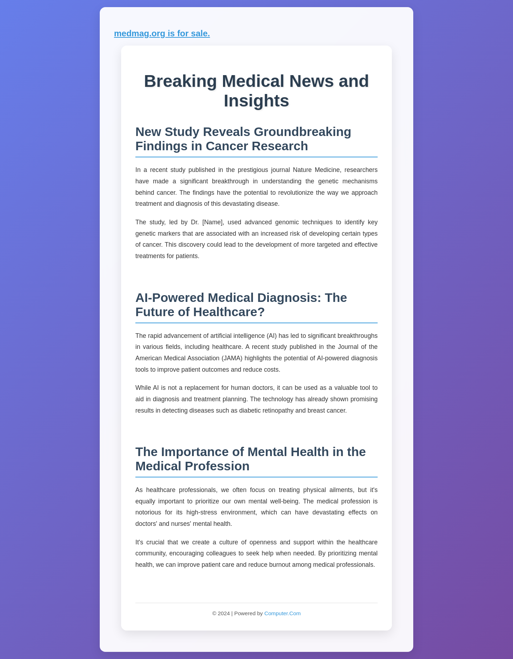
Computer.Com (282, 613)
